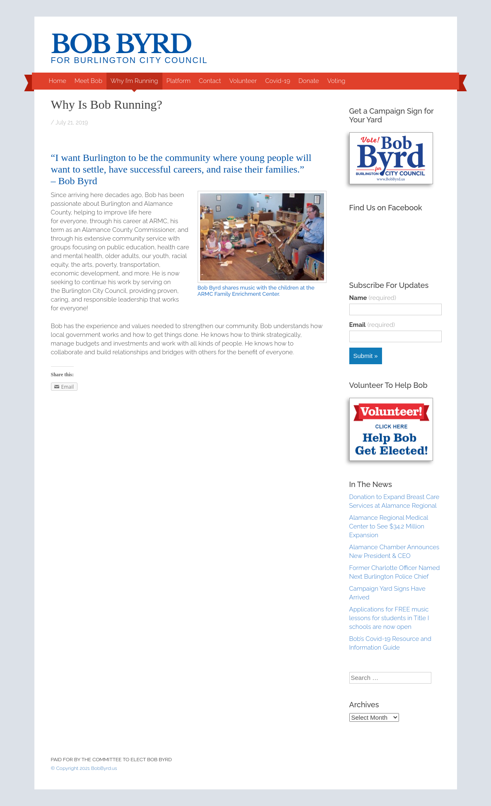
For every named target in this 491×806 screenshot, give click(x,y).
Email (372, 325)
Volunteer (243, 81)
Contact (210, 81)
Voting (336, 81)
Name (372, 298)
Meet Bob (88, 81)
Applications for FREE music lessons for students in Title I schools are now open (389, 618)
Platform (179, 81)
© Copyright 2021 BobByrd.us (84, 768)
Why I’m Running (134, 81)
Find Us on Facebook (385, 207)
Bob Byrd (121, 44)
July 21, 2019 (72, 122)
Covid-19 (277, 81)
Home (57, 81)
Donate (308, 81)
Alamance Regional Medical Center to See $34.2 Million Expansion (388, 526)
